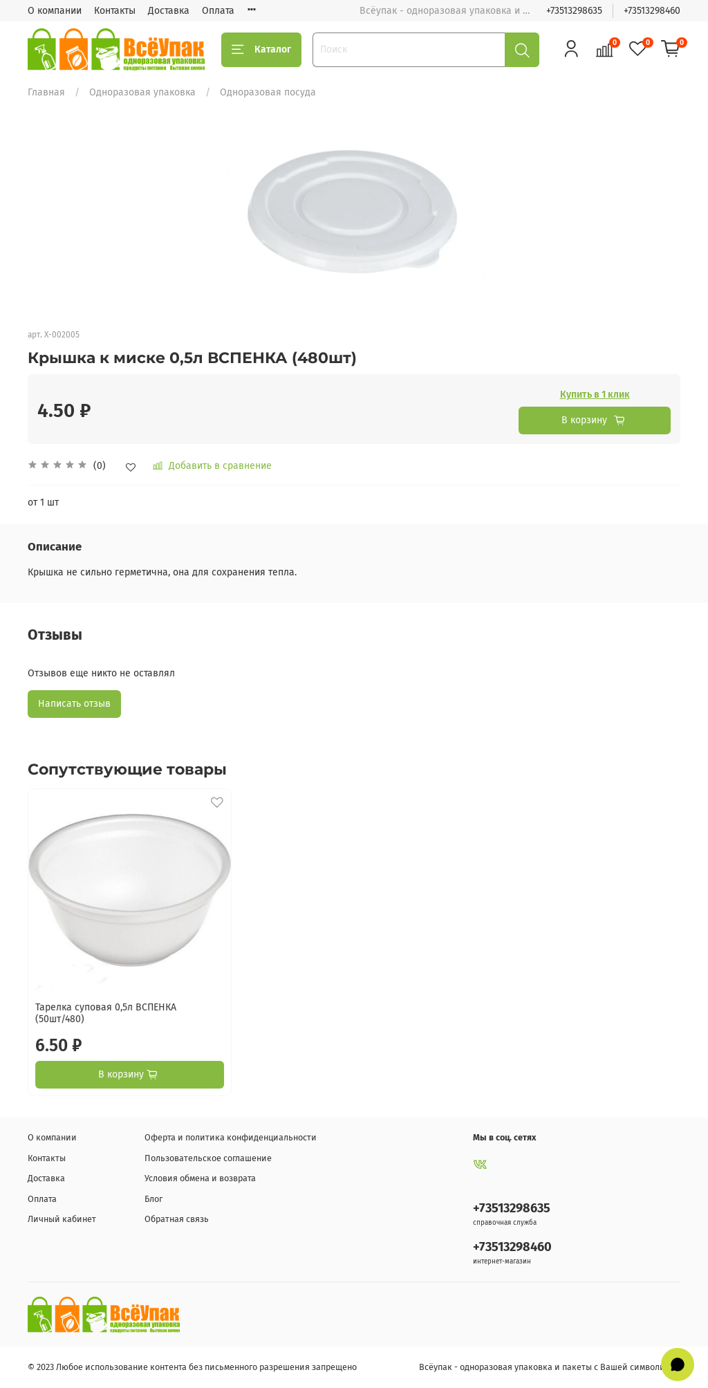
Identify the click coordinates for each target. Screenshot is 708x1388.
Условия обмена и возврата (200, 1178)
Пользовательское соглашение (208, 1158)
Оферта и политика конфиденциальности (231, 1137)
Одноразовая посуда (268, 92)
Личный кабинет (62, 1219)
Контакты (115, 11)
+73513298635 (574, 11)
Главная (46, 92)
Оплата (218, 11)
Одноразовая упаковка (142, 92)
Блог (153, 1199)
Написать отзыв (74, 704)
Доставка (168, 11)
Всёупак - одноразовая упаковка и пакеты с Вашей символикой (549, 1367)
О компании (55, 11)
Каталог (261, 50)
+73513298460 (652, 11)
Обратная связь (177, 1219)
